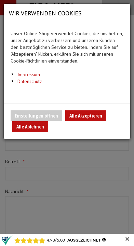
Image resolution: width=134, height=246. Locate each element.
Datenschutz (29, 81)
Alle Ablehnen (30, 126)
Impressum (28, 74)
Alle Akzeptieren (85, 115)
